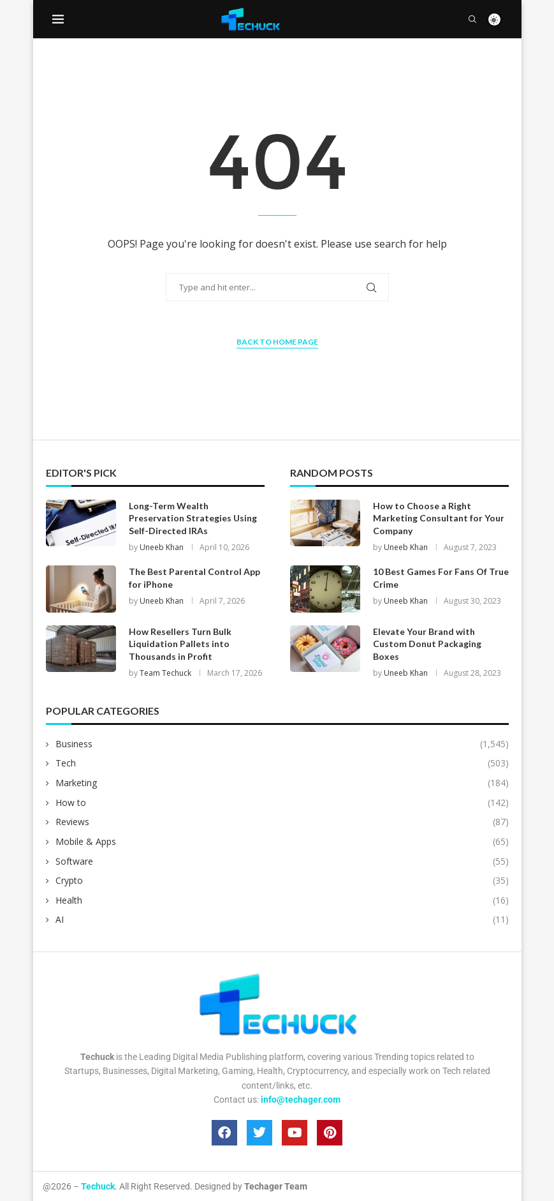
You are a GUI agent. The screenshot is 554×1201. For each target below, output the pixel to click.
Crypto (282, 880)
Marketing (282, 783)
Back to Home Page (277, 342)
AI (282, 919)
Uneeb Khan (162, 547)
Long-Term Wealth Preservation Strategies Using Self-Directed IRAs (193, 518)
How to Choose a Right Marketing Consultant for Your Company (438, 518)
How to (282, 802)
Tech (282, 763)
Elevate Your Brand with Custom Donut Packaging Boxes (427, 644)
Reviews (282, 822)
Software (282, 861)
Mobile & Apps (282, 841)
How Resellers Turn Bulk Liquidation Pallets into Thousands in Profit (180, 644)
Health (282, 900)
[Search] (472, 19)
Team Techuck (165, 673)
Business (282, 744)
